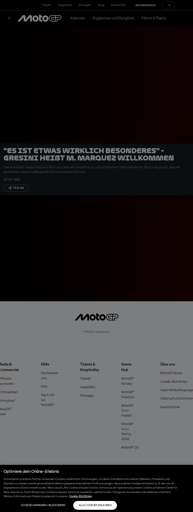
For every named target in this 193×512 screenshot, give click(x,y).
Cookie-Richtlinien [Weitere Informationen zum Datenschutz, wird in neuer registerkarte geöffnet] (80, 496)
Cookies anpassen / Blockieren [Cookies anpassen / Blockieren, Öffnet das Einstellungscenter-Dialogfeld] (43, 505)
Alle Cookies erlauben (95, 505)
